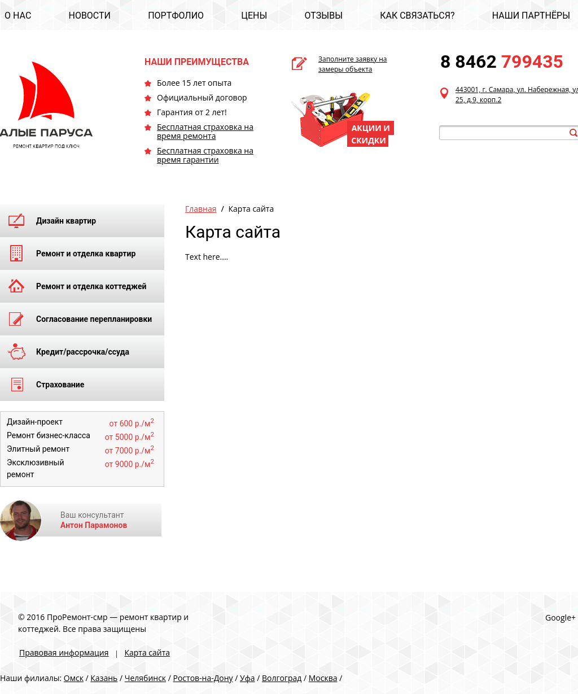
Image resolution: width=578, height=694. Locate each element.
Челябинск (145, 678)
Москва (323, 678)
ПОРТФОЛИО (176, 15)
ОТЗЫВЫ (324, 15)
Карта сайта (147, 652)
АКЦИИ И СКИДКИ (370, 134)
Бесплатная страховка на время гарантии (205, 155)
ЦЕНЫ (254, 15)
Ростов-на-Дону (203, 678)
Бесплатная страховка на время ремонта (205, 131)
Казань (103, 678)
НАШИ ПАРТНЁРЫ (531, 15)
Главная (201, 208)
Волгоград (281, 678)
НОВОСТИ (89, 15)
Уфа (247, 678)
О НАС (18, 15)
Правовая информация (63, 652)
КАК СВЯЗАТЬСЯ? (417, 15)
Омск (74, 678)
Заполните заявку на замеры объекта (352, 64)
